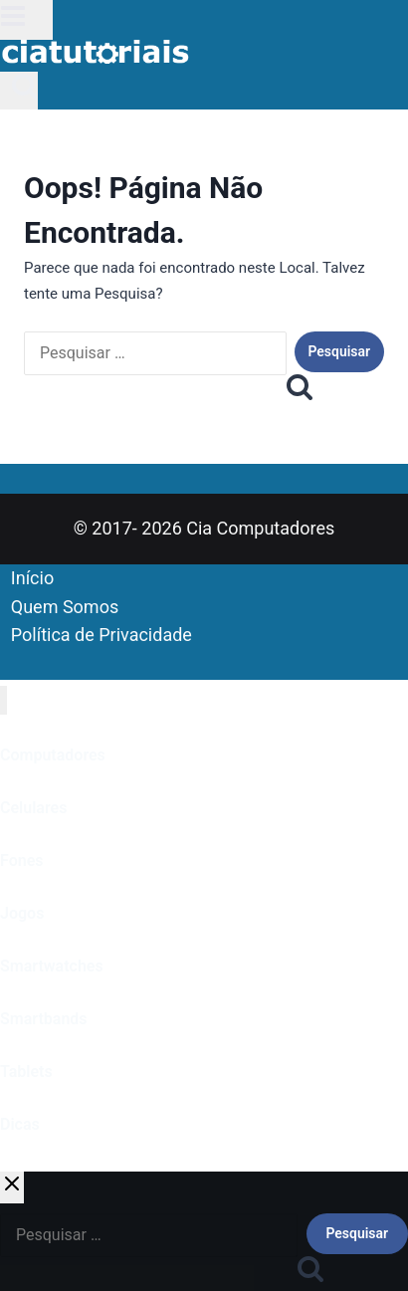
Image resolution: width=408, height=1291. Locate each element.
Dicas (20, 1124)
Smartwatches (51, 966)
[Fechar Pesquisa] (12, 1188)
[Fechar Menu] (3, 700)
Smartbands (44, 1018)
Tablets (26, 1071)
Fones (21, 860)
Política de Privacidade (101, 634)
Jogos (22, 913)
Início (32, 577)
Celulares (33, 807)
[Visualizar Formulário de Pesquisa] (19, 90)
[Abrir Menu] (26, 20)
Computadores (52, 755)
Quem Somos (64, 606)
